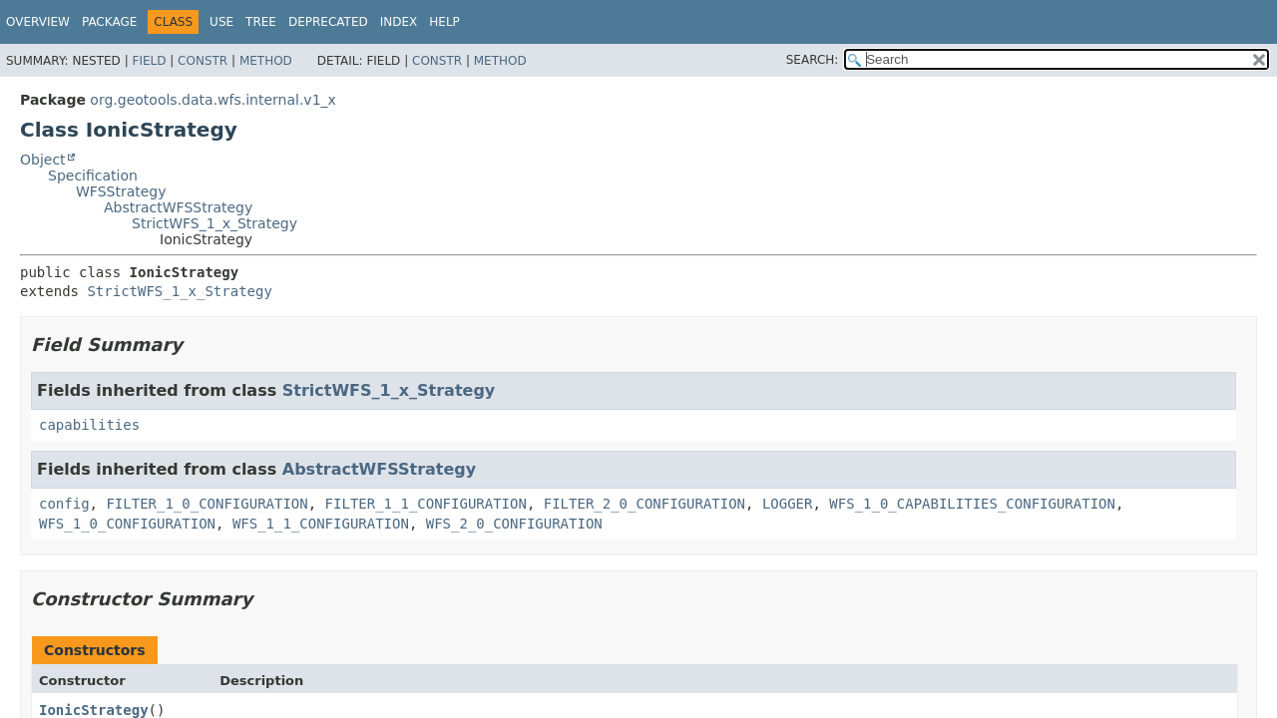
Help (444, 22)
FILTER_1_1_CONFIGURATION (426, 504)
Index (399, 22)
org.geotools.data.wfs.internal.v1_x (212, 100)
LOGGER (787, 504)
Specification (93, 175)
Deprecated (328, 22)
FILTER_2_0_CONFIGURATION (644, 504)
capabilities (89, 425)
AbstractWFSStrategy (178, 207)
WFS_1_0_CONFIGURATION (127, 524)
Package (109, 22)
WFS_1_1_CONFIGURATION (320, 524)
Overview (38, 22)
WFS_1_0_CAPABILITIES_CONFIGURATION (972, 504)
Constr (202, 61)
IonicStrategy (94, 710)
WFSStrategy (121, 191)
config (64, 504)
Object (43, 160)
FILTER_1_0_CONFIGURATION (206, 504)
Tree (260, 22)
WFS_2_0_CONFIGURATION (514, 524)
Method (265, 61)
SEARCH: (812, 60)
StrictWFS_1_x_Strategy (214, 223)
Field (149, 61)
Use (221, 22)
